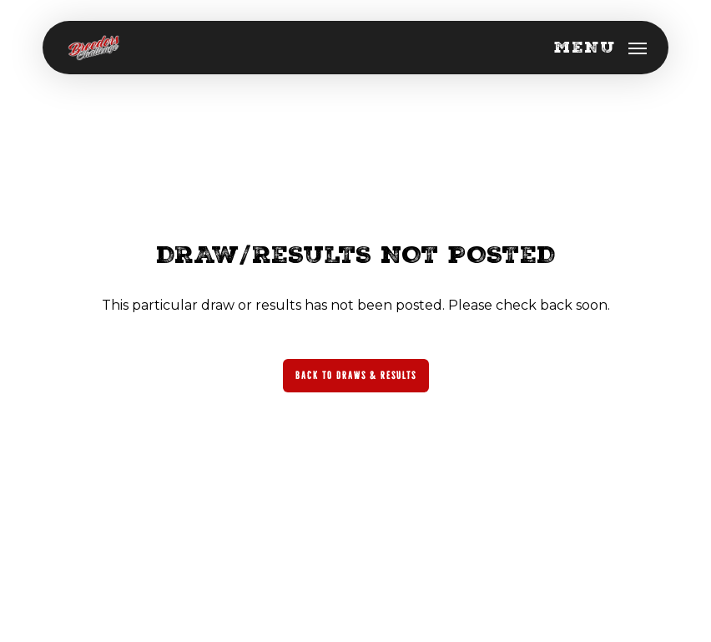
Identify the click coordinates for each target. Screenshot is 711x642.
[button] (600, 48)
